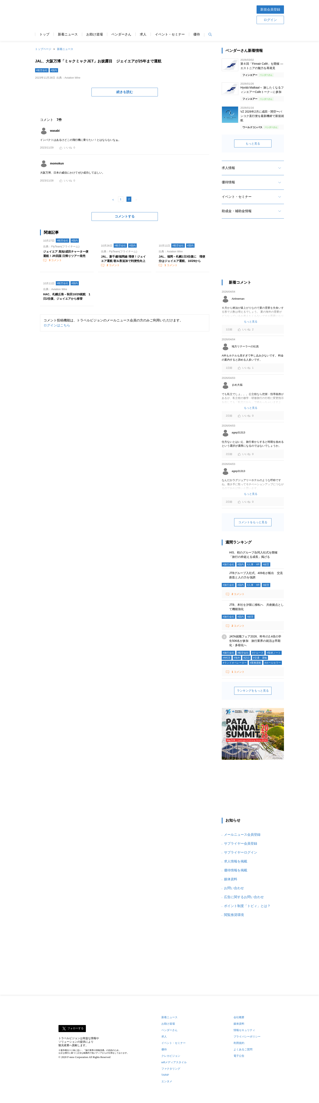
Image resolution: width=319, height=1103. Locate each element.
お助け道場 (94, 34)
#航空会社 (41, 70)
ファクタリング (170, 1068)
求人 (143, 34)
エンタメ (166, 1081)
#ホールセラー (272, 662)
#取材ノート (274, 652)
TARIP (165, 1074)
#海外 (237, 657)
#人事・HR (253, 564)
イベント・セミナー (170, 34)
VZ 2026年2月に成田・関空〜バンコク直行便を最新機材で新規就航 (262, 116)
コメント (55, 260)
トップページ (43, 49)
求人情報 (228, 168)
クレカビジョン (170, 1055)
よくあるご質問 (243, 1049)
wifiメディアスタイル (174, 1062)
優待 (196, 34)
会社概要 (239, 1017)
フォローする (75, 1028)
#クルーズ (257, 652)
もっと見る (253, 143)
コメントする (125, 216)
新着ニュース (68, 34)
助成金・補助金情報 (237, 211)
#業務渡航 (255, 662)
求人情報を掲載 (235, 861)
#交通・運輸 (260, 657)
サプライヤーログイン (240, 852)
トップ (44, 34)
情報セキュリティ (244, 1030)
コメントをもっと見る (252, 522)
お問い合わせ (234, 888)
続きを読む (124, 92)
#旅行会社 (228, 564)
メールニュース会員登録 (242, 834)
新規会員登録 (270, 9)
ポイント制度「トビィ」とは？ (247, 906)
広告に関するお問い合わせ (244, 897)
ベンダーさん (121, 34)
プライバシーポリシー (247, 1036)
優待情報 (228, 182)
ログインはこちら (57, 325)
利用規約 (239, 1043)
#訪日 (246, 657)
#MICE (226, 657)
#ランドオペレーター (235, 662)
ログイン (270, 20)
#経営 (266, 564)
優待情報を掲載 (235, 870)
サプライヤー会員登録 (240, 843)
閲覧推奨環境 (234, 915)
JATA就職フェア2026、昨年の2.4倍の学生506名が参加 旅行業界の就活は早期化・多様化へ (255, 641)
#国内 (54, 70)
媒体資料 (230, 879)
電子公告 (239, 1055)
